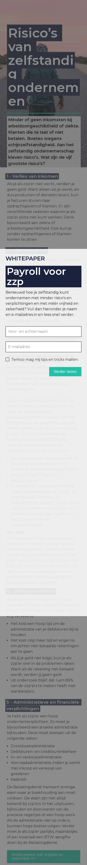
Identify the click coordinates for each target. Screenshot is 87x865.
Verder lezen (65, 372)
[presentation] (43, 432)
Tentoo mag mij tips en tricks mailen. (44, 359)
